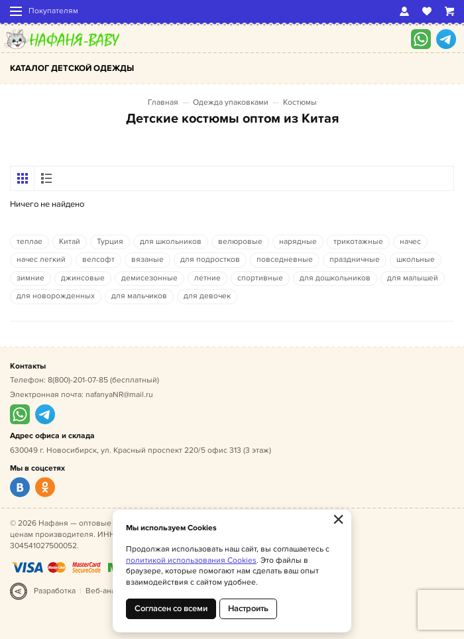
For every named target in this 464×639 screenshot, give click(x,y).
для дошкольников (335, 278)
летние (207, 278)
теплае (29, 242)
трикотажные (358, 242)
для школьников (171, 242)
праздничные (354, 259)
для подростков (210, 259)
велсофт (98, 259)
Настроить (248, 608)
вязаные (147, 259)
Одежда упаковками (230, 102)
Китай (69, 242)
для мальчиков (139, 296)
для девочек (207, 296)
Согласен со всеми (171, 608)
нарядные (298, 242)
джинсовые (83, 278)
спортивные (260, 278)
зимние (30, 278)
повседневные (285, 259)
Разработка (55, 591)
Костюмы (300, 102)
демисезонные (149, 278)
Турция (110, 242)
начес (410, 242)
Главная (163, 102)
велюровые (240, 242)
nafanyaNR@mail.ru (119, 395)
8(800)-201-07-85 (78, 380)
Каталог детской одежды (72, 68)
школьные (415, 259)
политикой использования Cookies (191, 560)
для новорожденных (56, 296)
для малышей (412, 278)
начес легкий (41, 259)
